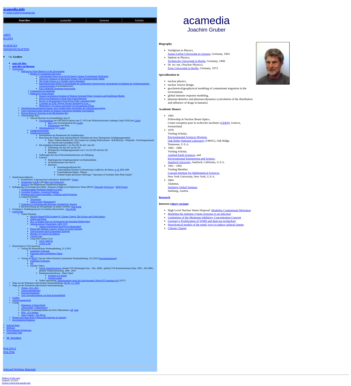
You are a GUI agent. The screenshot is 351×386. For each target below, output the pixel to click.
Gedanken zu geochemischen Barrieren (38, 204)
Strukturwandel (55, 278)
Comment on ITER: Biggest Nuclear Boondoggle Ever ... (64, 103)
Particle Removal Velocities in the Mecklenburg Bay (44, 113)
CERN (225, 122)
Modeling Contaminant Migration (231, 210)
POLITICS (9, 348)
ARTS (7, 34)
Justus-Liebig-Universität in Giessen (189, 53)
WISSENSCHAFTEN (16, 49)
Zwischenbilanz (46, 120)
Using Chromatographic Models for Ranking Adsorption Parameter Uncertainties (57, 110)
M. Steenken (13, 337)
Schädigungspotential (39, 133)
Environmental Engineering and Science (191, 158)
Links (75, 179)
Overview (108, 187)
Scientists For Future (57, 275)
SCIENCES (10, 45)
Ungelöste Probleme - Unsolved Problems (40, 192)
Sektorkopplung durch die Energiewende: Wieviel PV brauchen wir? (88, 280)
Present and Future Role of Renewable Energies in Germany (39, 317)
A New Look (45, 243)
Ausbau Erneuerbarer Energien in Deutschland (60, 226)
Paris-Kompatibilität (30, 293)
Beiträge (25, 184)
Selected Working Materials (19, 369)
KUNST (8, 38)
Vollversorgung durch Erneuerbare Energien (50, 231)
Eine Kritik (76, 206)
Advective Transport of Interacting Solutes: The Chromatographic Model (72, 78)
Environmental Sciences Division (187, 137)
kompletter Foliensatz (40, 251)
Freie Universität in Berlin (183, 68)
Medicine (10, 327)
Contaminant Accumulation (42, 91)
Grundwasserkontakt (39, 130)
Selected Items (13, 325)
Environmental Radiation (23, 320)
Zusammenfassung (107, 258)
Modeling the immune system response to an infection (199, 213)
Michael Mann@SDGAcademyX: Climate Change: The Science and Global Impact (67, 216)
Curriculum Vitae (14, 332)
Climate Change (177, 228)
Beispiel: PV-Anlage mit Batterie (45, 233)
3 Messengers (40, 307)
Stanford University (179, 162)
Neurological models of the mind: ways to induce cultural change (206, 224)
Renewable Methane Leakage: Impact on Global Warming (56, 229)
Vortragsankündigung (31, 290)
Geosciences (18, 69)
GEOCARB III (46, 241)
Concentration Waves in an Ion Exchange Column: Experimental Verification (73, 76)
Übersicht (98, 187)
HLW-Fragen (122, 187)
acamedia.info (14, 9)
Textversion (35, 199)
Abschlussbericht (47, 128)
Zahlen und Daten (38, 219)
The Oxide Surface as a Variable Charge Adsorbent (62, 81)
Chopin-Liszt (36, 236)
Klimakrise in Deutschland (33, 305)
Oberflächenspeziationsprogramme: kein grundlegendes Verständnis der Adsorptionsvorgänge (63, 108)
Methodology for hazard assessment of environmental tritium (66, 105)
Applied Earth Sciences (181, 155)
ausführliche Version (67, 204)
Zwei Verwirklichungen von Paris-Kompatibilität (43, 295)
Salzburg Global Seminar (182, 187)
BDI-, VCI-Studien (29, 312)
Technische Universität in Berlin (186, 61)
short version (179, 203)
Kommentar (26, 182)
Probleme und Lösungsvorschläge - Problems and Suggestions (49, 194)
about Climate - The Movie (33, 315)
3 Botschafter (27, 307)
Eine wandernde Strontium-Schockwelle (57, 88)
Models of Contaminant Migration (45, 74)
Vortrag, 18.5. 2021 (30, 288)
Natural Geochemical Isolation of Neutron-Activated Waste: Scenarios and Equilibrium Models (82, 96)
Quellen (15, 297)
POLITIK (9, 352)
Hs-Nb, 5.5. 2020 (71, 283)
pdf (31, 256)
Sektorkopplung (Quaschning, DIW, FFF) (49, 224)
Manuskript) (49, 201)
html (76, 310)
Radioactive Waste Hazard (42, 93)
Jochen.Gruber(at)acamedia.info (20, 12)
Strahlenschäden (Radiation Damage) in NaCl (41, 189)
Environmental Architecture (18, 330)
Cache (137, 120)
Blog (50, 123)
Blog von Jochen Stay (54, 182)
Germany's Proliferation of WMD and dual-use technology (202, 221)
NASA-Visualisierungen (50, 268)
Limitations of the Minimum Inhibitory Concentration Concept (204, 217)
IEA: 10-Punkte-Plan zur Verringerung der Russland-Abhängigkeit (60, 221)
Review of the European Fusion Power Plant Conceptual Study (67, 101)
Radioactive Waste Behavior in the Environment (42, 71)
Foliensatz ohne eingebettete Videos (46, 253)
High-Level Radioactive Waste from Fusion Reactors (63, 98)
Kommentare (54, 125)
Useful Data (17, 211)
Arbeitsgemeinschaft (21, 300)
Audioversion (36, 201)
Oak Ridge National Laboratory (186, 140)
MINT (34, 258)
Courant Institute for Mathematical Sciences (193, 173)
